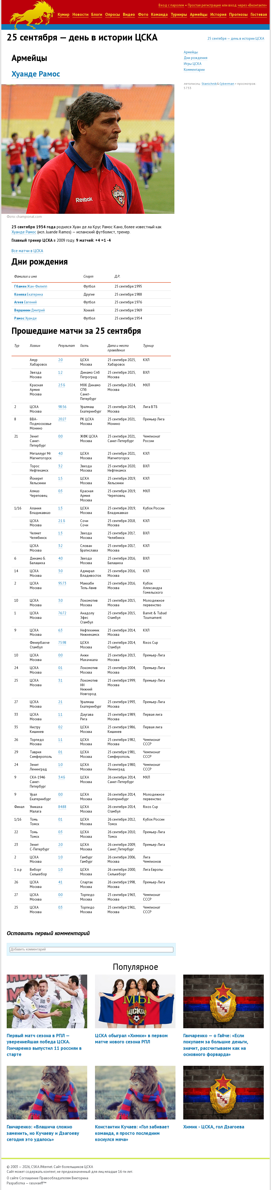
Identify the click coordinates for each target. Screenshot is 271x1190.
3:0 (60, 571)
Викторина (80, 1178)
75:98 (62, 642)
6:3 (60, 630)
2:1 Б (61, 521)
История (218, 14)
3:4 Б (61, 777)
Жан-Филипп (30, 286)
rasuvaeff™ (37, 1183)
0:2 (60, 727)
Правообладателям (55, 1178)
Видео (129, 14)
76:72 (62, 613)
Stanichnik (209, 84)
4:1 (60, 882)
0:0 (60, 436)
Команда (159, 14)
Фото (143, 14)
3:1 (60, 680)
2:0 (60, 360)
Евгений (25, 302)
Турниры (179, 14)
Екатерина (28, 294)
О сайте (13, 1178)
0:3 (60, 491)
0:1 (60, 668)
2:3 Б (61, 385)
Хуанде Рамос (36, 73)
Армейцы (198, 14)
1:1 (60, 714)
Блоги (96, 14)
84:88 (62, 807)
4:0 (60, 453)
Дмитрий (29, 310)
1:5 (60, 478)
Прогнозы (238, 14)
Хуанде (25, 318)
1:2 (60, 372)
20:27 (62, 419)
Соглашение (29, 1178)
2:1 (60, 702)
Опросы (112, 14)
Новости (80, 14)
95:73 (62, 583)
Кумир (63, 14)
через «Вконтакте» (252, 5)
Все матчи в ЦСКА (27, 250)
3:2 (60, 466)
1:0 (60, 764)
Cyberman (226, 84)
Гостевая (259, 14)
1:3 (60, 508)
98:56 (62, 407)
